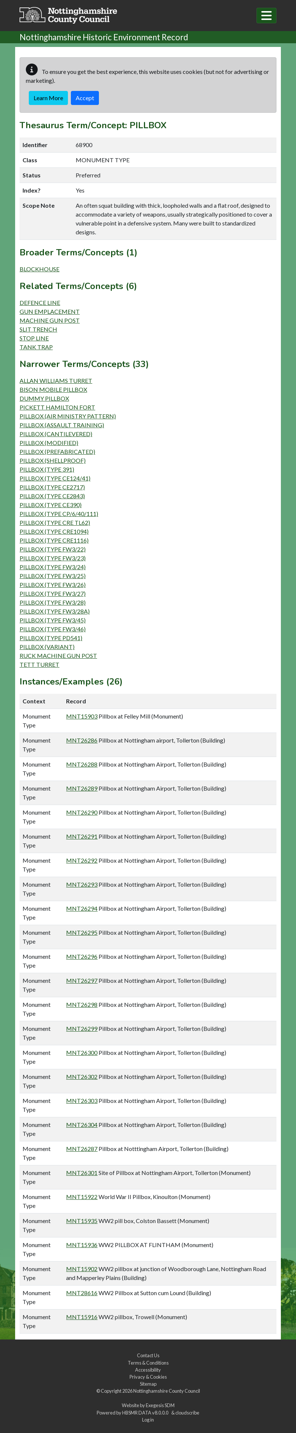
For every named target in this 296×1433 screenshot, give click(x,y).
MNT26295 (81, 932)
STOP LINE (34, 338)
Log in (148, 1420)
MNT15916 (81, 1316)
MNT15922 (81, 1196)
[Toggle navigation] (266, 15)
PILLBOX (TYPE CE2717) (52, 486)
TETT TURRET (39, 664)
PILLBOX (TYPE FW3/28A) (55, 611)
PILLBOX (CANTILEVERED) (56, 433)
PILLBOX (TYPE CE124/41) (55, 478)
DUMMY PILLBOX (44, 398)
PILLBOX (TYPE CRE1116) (54, 540)
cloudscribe (187, 1413)
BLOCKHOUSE (39, 268)
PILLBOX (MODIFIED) (49, 442)
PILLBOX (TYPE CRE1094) (54, 531)
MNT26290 (81, 812)
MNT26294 (81, 908)
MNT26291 (81, 836)
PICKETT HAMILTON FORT (57, 407)
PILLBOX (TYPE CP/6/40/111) (59, 513)
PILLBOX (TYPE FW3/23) (53, 557)
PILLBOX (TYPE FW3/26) (53, 584)
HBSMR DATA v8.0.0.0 (146, 1413)
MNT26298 (81, 1004)
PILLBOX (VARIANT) (47, 646)
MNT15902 (81, 1268)
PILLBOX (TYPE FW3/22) (53, 549)
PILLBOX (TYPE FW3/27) (53, 593)
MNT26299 (81, 1028)
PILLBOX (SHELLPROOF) (53, 460)
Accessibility (148, 1370)
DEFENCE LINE (40, 302)
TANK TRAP (36, 346)
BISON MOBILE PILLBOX (53, 389)
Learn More (48, 97)
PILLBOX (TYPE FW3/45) (53, 620)
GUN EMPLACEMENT (50, 311)
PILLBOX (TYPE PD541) (51, 637)
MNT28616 (81, 1292)
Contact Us (148, 1355)
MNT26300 (81, 1052)
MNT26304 (81, 1124)
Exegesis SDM (160, 1405)
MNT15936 (81, 1244)
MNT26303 (81, 1100)
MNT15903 (81, 716)
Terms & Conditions (148, 1363)
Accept (85, 97)
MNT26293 (81, 884)
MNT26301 (81, 1172)
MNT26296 (81, 956)
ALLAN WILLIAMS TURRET (56, 380)
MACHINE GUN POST (50, 320)
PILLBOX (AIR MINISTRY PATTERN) (68, 416)
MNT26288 (81, 764)
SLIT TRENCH (38, 329)
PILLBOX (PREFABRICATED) (57, 451)
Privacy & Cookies (148, 1377)
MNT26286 (81, 740)
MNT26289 (81, 788)
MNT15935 (81, 1220)
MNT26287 (81, 1148)
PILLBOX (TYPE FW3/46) (53, 628)
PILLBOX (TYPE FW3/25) (53, 575)
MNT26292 (81, 860)
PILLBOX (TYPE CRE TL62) (55, 522)
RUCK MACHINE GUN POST (58, 655)
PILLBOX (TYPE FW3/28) (53, 602)
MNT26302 (81, 1076)
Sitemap (148, 1384)
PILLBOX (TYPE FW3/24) (53, 566)
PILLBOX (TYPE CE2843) (52, 495)
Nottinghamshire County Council (166, 1391)
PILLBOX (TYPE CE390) (51, 504)
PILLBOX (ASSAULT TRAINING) (62, 424)
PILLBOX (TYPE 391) (47, 469)
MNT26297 (81, 980)
